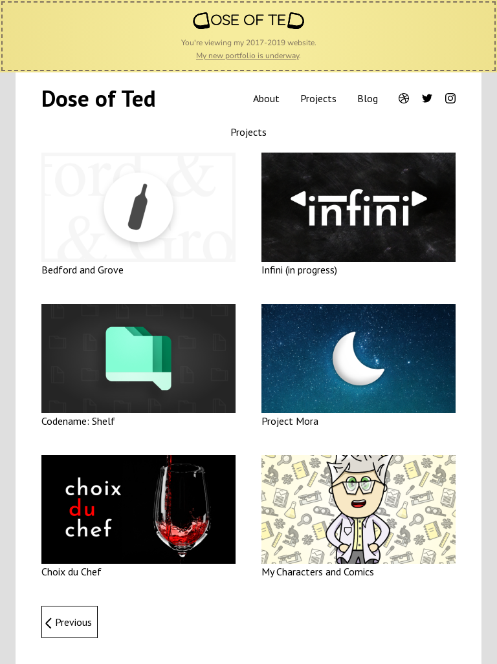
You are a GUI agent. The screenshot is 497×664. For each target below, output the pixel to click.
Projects (318, 98)
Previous (73, 622)
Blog (367, 98)
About (266, 98)
